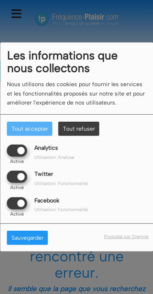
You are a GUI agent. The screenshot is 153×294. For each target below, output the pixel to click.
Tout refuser (79, 128)
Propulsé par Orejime (126, 236)
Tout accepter (29, 128)
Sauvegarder (27, 237)
